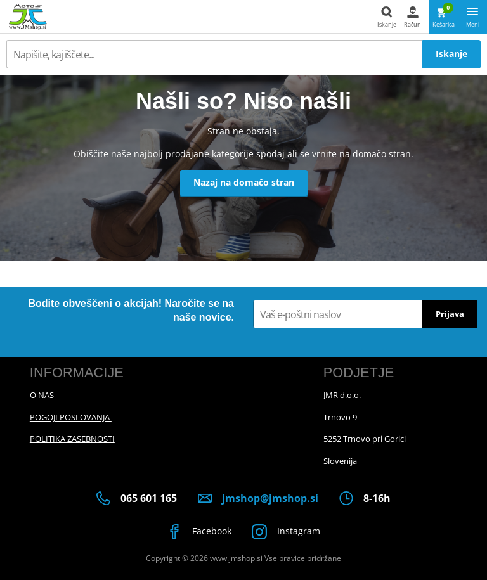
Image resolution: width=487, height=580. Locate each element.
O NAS (42, 395)
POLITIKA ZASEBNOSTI (72, 438)
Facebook (199, 531)
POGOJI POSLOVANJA (71, 417)
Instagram (286, 531)
